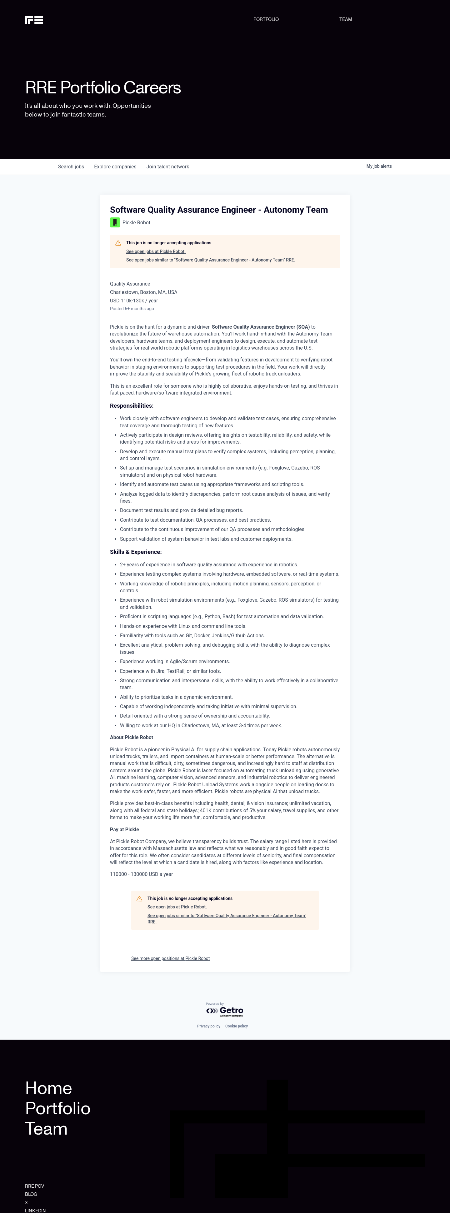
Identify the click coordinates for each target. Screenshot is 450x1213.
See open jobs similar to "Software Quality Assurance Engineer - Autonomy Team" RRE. (210, 259)
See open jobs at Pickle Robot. (156, 251)
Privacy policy (208, 1026)
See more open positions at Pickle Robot (170, 958)
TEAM (345, 19)
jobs (71, 167)
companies (115, 167)
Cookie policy (236, 1026)
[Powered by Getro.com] (225, 1010)
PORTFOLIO (266, 19)
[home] (53, 19)
